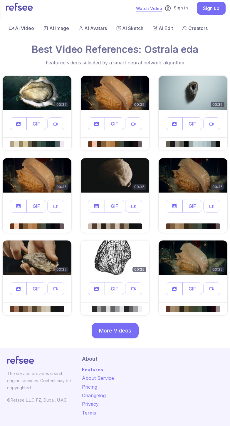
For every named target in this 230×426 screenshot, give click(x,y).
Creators (195, 28)
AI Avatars (92, 28)
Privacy (90, 404)
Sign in (176, 8)
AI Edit (163, 28)
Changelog (94, 395)
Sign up (211, 8)
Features (92, 369)
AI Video (21, 28)
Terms (89, 413)
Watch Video (149, 8)
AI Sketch (129, 28)
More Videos (115, 331)
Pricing (89, 387)
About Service (98, 378)
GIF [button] (36, 124)
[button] (18, 123)
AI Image (56, 28)
